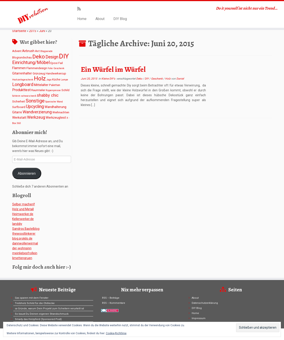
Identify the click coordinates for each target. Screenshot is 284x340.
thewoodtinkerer (24, 233)
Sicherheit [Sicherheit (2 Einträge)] (18, 101)
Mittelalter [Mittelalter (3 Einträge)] (41, 85)
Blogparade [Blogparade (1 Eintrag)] (46, 51)
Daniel (180, 78)
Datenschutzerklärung (205, 303)
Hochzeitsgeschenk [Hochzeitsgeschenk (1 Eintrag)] (22, 79)
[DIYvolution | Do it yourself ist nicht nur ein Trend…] (32, 14)
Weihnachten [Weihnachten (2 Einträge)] (60, 112)
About (100, 19)
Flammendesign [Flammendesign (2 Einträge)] (36, 68)
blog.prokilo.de (22, 238)
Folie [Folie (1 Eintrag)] (50, 68)
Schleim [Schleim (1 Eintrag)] (16, 95)
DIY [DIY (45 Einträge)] (64, 56)
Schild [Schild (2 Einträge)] (65, 90)
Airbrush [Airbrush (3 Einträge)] (28, 51)
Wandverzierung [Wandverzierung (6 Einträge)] (37, 112)
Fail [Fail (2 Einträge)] (60, 63)
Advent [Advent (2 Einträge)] (17, 51)
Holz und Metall (23, 209)
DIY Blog (120, 19)
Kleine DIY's (108, 78)
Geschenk (157, 78)
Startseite (19, 31)
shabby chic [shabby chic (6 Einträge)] (48, 95)
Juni (42, 31)
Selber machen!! (23, 204)
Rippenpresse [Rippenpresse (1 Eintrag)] (53, 90)
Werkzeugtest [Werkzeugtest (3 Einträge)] (56, 118)
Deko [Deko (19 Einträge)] (38, 56)
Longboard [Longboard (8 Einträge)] (22, 84)
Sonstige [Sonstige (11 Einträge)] (35, 101)
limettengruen (22, 258)
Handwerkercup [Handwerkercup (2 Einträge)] (56, 73)
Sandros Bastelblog (25, 228)
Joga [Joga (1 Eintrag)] (48, 79)
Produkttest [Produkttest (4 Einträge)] (21, 90)
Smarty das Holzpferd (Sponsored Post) (38, 319)
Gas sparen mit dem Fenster (31, 297)
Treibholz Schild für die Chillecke (35, 303)
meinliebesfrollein (24, 253)
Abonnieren (27, 173)
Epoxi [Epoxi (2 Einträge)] (54, 63)
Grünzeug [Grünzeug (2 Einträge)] (39, 73)
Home (82, 19)
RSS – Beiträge (110, 297)
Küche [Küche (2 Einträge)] (56, 79)
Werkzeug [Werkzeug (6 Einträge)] (36, 117)
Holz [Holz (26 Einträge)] (40, 78)
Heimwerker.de (22, 214)
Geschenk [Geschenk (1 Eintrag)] (58, 68)
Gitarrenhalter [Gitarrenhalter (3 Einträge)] (22, 73)
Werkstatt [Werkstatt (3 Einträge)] (19, 118)
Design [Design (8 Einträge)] (51, 57)
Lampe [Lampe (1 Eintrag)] (64, 79)
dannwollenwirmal (25, 243)
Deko (139, 78)
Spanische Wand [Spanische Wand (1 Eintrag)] (54, 101)
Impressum (198, 318)
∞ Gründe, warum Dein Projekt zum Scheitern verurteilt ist (49, 308)
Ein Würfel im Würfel (113, 69)
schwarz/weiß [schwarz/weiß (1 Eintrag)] (28, 95)
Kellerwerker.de (23, 219)
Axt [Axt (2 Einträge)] (37, 51)
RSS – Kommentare (113, 303)
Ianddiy (17, 224)
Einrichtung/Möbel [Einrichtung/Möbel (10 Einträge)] (31, 62)
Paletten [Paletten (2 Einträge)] (54, 85)
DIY (147, 78)
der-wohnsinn (22, 248)
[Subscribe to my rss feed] (80, 8)
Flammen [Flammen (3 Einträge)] (19, 68)
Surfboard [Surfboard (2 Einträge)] (18, 107)
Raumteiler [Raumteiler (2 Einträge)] (38, 90)
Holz (168, 78)
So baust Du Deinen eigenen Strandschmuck (42, 313)
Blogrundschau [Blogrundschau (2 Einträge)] (22, 57)
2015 (32, 31)
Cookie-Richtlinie (116, 333)
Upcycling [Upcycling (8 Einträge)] (35, 106)
